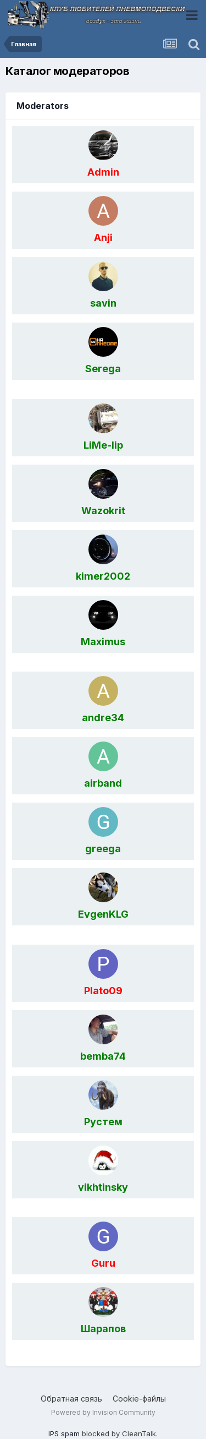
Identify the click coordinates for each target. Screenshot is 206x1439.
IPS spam (64, 1433)
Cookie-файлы (139, 1398)
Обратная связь (71, 1398)
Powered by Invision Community (103, 1412)
